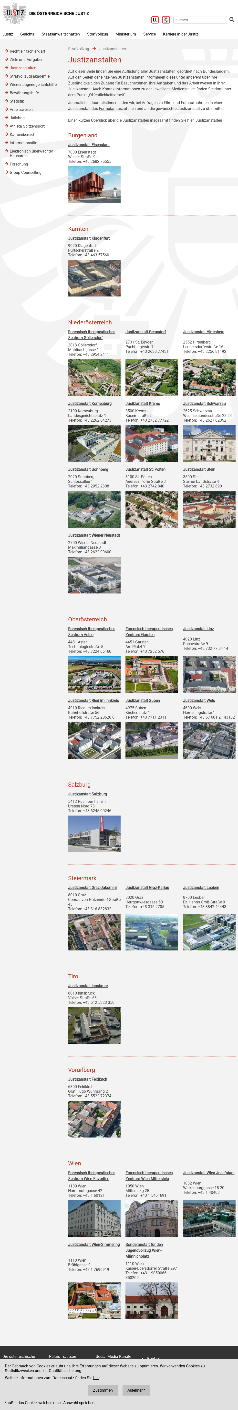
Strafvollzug (97, 34)
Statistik (17, 101)
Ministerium (125, 34)
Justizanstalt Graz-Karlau (147, 887)
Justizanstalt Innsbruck (88, 985)
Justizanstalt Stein (199, 469)
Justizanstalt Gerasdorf (145, 332)
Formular (106, 108)
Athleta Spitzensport (27, 126)
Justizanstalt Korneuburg (90, 403)
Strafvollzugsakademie (30, 76)
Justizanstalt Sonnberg (88, 469)
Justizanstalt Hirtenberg (203, 332)
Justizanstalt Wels (199, 700)
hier (96, 1377)
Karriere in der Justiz (180, 34)
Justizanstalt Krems (142, 403)
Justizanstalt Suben (142, 700)
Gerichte (27, 34)
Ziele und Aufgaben (26, 59)
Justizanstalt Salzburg (87, 794)
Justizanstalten (209, 120)
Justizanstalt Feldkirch (87, 1079)
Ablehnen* (136, 1390)
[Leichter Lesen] (156, 20)
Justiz (7, 34)
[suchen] (200, 20)
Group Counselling (25, 172)
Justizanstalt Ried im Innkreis (93, 700)
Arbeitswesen (21, 109)
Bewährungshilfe (24, 93)
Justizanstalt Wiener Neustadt (94, 535)
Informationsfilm (24, 143)
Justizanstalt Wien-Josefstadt (209, 1173)
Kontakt (154, 1358)
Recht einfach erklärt (27, 51)
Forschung (19, 164)
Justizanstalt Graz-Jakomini (92, 887)
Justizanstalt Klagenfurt (89, 238)
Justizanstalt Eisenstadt (89, 144)
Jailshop (17, 118)
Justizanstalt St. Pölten (145, 469)
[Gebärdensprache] (167, 20)
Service (149, 34)
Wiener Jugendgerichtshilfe (33, 84)
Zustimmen (103, 1390)
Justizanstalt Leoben (201, 887)
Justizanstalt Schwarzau (204, 403)
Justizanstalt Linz (198, 629)
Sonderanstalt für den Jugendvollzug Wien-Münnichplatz (144, 1250)
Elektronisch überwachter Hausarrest (31, 153)
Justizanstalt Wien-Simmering (94, 1244)
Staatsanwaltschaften (61, 34)
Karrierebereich (22, 134)
